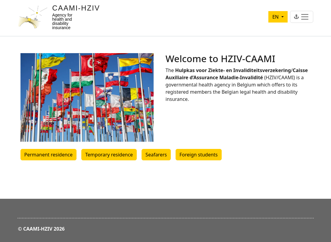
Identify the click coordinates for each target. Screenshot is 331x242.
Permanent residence (48, 154)
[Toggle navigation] (301, 17)
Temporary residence (109, 154)
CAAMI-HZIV (76, 8)
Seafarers (156, 154)
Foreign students (199, 154)
